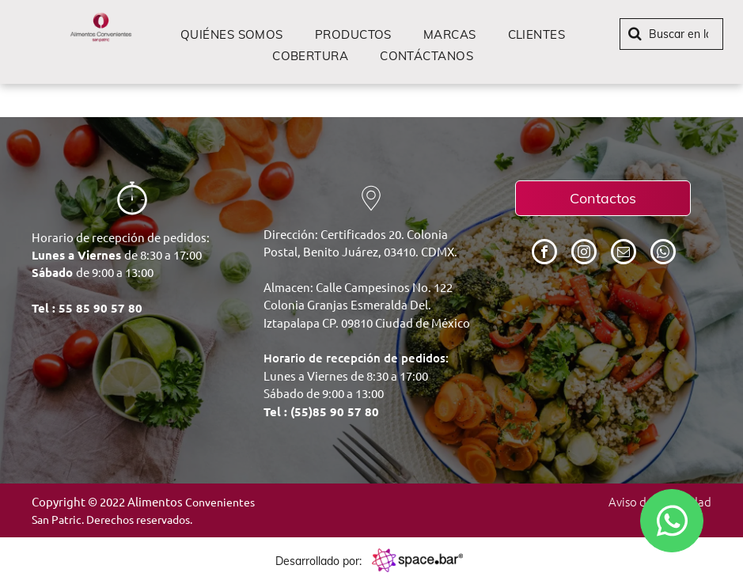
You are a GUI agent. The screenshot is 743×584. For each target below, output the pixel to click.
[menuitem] (232, 34)
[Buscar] (671, 34)
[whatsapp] (663, 253)
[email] (623, 253)
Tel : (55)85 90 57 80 (321, 411)
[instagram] (584, 253)
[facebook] (544, 253)
